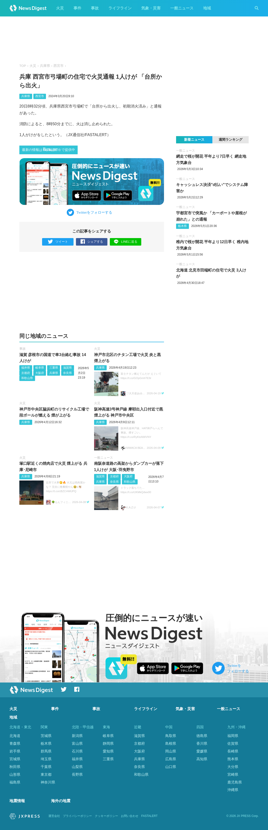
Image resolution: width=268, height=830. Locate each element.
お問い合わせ (129, 816)
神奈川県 (48, 782)
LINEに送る (126, 241)
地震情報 (17, 801)
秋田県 (14, 767)
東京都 (46, 774)
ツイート (58, 241)
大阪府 (39, 373)
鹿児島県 (234, 782)
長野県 (77, 774)
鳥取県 (170, 736)
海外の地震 (60, 801)
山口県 (170, 767)
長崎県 (232, 751)
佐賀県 (232, 743)
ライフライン (120, 8)
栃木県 (182, 226)
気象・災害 (151, 8)
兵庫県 (45, 66)
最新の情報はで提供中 (48, 149)
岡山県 (170, 751)
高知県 (201, 759)
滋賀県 (67, 367)
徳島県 (201, 736)
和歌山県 (27, 378)
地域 (207, 8)
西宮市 (58, 66)
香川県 (201, 743)
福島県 (14, 782)
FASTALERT (149, 816)
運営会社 (54, 816)
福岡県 (232, 736)
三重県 (53, 367)
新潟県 (77, 736)
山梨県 (77, 767)
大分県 (232, 767)
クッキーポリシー (106, 816)
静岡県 (108, 743)
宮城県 (14, 759)
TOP (22, 66)
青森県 (14, 743)
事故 (95, 8)
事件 (77, 8)
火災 (60, 8)
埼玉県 (46, 759)
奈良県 (67, 373)
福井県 (25, 367)
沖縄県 (232, 790)
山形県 (14, 774)
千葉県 (46, 767)
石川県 (77, 751)
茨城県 (46, 736)
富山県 (77, 743)
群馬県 (46, 751)
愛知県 (108, 751)
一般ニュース (182, 8)
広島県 (170, 759)
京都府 (25, 373)
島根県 (170, 743)
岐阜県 (39, 367)
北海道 (14, 736)
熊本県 (232, 759)
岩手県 (14, 751)
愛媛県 (201, 751)
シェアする (92, 241)
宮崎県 (232, 774)
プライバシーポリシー (77, 816)
